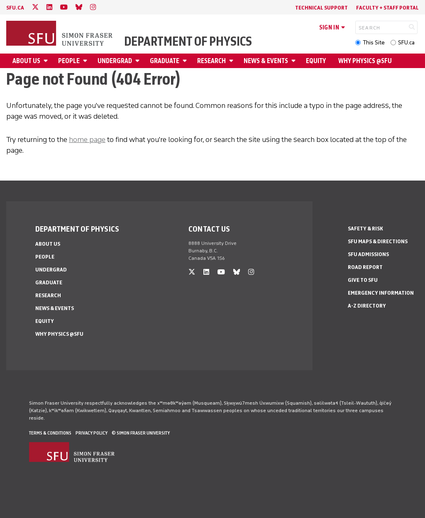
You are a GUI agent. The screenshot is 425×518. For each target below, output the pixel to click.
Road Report (365, 267)
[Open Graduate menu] (186, 61)
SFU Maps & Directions (378, 241)
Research (211, 61)
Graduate (164, 61)
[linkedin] (49, 7)
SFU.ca (406, 42)
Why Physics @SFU (365, 61)
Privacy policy (91, 433)
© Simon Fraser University (141, 433)
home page (87, 139)
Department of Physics (188, 41)
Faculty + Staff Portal (387, 7)
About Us (26, 61)
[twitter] (35, 7)
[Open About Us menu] (47, 61)
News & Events (266, 61)
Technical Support (321, 7)
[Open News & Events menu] (295, 61)
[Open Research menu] (232, 61)
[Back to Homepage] (60, 34)
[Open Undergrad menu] (139, 61)
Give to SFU (363, 279)
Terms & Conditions (50, 433)
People (69, 61)
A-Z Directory (367, 305)
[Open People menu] (86, 61)
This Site (374, 42)
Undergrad (115, 61)
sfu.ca (15, 7)
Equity (316, 61)
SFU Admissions (368, 254)
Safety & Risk (365, 228)
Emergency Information (381, 292)
